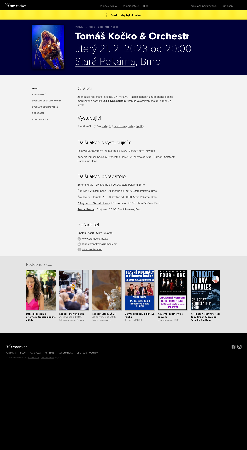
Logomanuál (65, 353)
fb (110, 126)
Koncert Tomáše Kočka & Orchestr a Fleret (103, 157)
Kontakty (11, 353)
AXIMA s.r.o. (33, 357)
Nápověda (35, 353)
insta (130, 126)
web (104, 126)
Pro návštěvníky (107, 6)
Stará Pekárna (105, 62)
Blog (146, 6)
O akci (35, 88)
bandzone (120, 126)
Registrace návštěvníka (202, 6)
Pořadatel (38, 113)
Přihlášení (227, 6)
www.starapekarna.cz (95, 238)
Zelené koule (85, 184)
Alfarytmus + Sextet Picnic (93, 203)
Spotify (140, 126)
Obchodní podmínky (87, 353)
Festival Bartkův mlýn (90, 151)
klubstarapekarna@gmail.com (99, 244)
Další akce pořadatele (45, 107)
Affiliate (49, 353)
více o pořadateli (92, 249)
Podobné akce (40, 119)
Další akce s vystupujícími (46, 101)
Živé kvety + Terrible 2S (91, 197)
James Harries (86, 209)
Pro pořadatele (130, 6)
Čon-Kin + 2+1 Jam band (92, 191)
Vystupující (38, 94)
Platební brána (47, 357)
